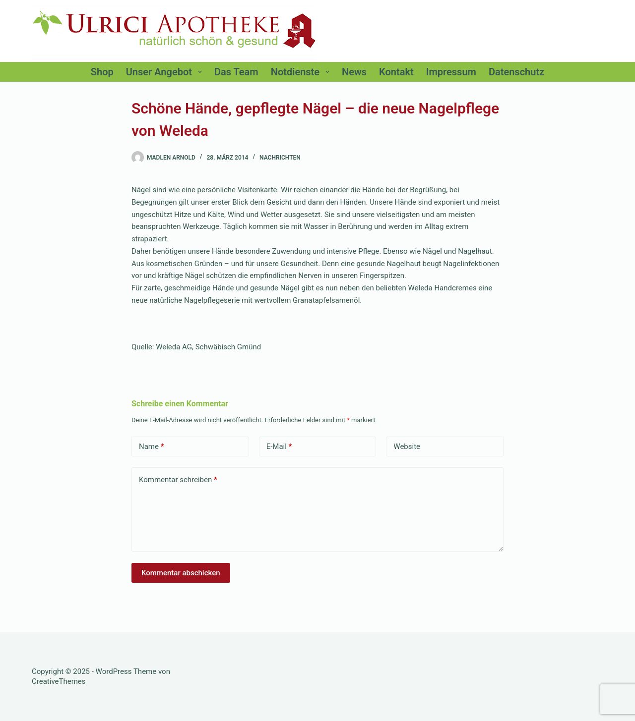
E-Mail (279, 447)
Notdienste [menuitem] (302, 72)
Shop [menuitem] (102, 72)
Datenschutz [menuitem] (516, 72)
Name (151, 447)
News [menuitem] (354, 72)
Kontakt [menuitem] (396, 72)
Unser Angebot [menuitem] (166, 72)
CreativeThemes (59, 681)
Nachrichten (280, 157)
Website (406, 446)
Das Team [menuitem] (236, 72)
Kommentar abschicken (180, 572)
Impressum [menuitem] (451, 72)
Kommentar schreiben (178, 480)
